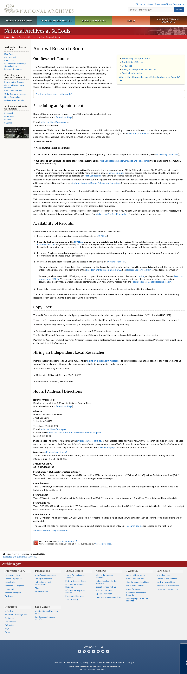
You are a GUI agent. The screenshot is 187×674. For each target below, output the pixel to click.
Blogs (37, 588)
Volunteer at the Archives (168, 585)
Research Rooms (134, 525)
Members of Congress (14, 585)
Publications (42, 570)
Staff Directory (71, 599)
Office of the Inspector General (75, 591)
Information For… (15, 570)
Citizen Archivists (144, 4)
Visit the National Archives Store (46, 612)
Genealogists (10, 582)
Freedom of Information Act (102, 662)
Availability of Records (133, 62)
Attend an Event (164, 575)
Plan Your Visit (10, 57)
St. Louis (8, 122)
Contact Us (178, 4)
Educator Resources (93, 20)
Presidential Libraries (74, 596)
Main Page (8, 54)
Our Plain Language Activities (108, 597)
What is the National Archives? (104, 576)
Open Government (104, 593)
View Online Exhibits (135, 585)
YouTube (98, 651)
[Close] (183, 647)
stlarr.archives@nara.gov (53, 122)
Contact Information (132, 73)
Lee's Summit (10, 116)
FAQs (7, 628)
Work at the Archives (166, 582)
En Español (9, 625)
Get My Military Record (136, 575)
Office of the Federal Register (74, 585)
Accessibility (69, 662)
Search (179, 9)
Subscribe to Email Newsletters (43, 583)
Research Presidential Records (136, 593)
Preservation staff (46, 244)
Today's (46, 575)
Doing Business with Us (106, 587)
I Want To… (132, 570)
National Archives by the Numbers (106, 582)
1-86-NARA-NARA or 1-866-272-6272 (94, 669)
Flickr (107, 651)
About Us (101, 570)
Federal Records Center (75, 581)
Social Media (10, 621)
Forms (7, 632)
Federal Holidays (64, 117)
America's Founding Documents (168, 20)
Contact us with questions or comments (19, 556)
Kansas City (9, 113)
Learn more (161, 668)
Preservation (10, 589)
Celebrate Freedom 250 (167, 589)
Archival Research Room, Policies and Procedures (124, 160)
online (141, 276)
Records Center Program (138, 269)
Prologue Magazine (43, 578)
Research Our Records (19, 20)
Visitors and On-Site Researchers (112, 214)
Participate (163, 570)
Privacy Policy (82, 662)
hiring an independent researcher (103, 360)
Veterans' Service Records (56, 20)
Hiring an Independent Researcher (139, 69)
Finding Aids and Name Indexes (14, 86)
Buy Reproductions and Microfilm (45, 618)
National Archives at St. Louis (24, 37)
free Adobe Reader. (67, 541)
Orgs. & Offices (74, 570)
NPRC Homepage (106, 447)
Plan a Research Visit (13, 90)
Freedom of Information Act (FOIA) (103, 269)
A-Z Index (9, 611)
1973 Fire (102, 235)
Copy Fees (127, 65)
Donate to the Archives (167, 578)
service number (116, 172)
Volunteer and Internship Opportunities (15, 64)
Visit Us (131, 20)
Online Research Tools (14, 100)
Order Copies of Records (15, 94)
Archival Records (93, 175)
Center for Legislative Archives (75, 576)
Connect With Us (93, 646)
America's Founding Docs (16, 614)
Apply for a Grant (133, 589)
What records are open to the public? (54, 94)
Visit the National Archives (137, 582)
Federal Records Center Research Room (151, 281)
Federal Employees (13, 578)
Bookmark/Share (163, 4)
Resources (11, 606)
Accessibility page (103, 543)
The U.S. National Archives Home (38, 8)
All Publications (41, 591)
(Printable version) (54, 452)
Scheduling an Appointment (136, 58)
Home (6, 37)
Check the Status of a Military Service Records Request (74, 432)
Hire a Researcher (12, 97)
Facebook (79, 651)
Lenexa (7, 119)
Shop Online (42, 606)
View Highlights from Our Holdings (137, 599)
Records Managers (13, 592)
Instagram (89, 651)
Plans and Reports (104, 590)
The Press (9, 596)
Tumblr (93, 651)
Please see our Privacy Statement (51, 530)
